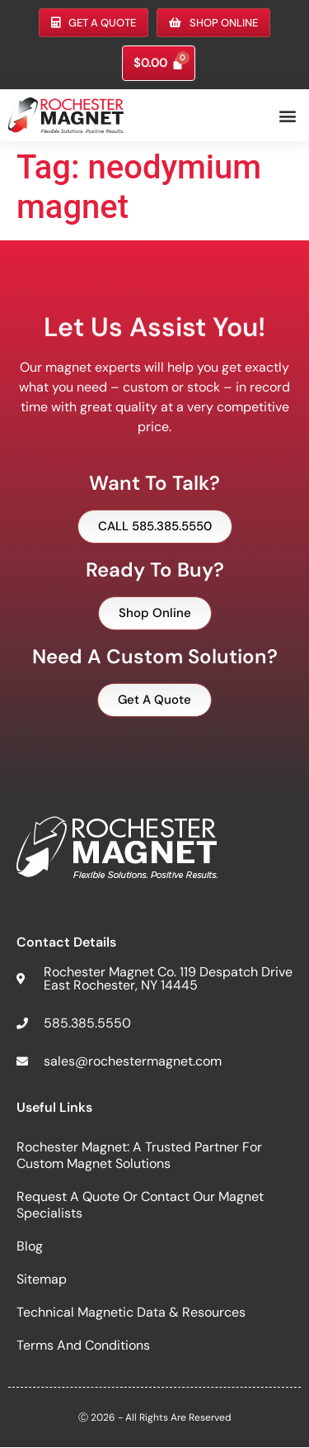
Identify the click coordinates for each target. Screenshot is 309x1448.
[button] (287, 115)
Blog (29, 1246)
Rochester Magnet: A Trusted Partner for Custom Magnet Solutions (139, 1155)
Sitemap (41, 1279)
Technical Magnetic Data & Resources (131, 1312)
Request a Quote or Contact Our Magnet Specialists (140, 1205)
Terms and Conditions (83, 1345)
